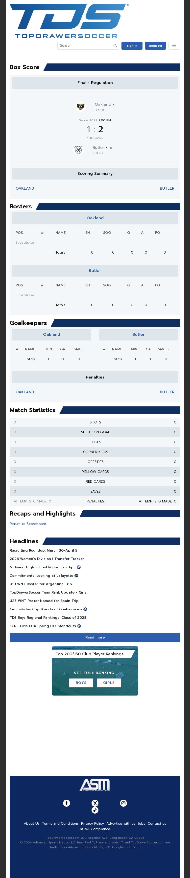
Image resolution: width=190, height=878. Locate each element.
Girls (109, 682)
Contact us (157, 823)
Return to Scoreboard (28, 523)
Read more (95, 637)
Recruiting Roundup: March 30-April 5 (43, 550)
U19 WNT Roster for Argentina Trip (41, 584)
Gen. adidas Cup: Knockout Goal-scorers (46, 609)
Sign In (132, 45)
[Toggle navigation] (174, 46)
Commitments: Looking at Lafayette (41, 575)
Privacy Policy (92, 823)
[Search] (84, 46)
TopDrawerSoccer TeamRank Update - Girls (48, 592)
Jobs (141, 823)
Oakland (105, 104)
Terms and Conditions (60, 823)
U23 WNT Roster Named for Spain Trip (44, 600)
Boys (81, 682)
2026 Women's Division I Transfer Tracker (47, 558)
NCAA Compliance (95, 829)
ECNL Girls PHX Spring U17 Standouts (43, 626)
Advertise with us (120, 823)
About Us (32, 823)
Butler (102, 148)
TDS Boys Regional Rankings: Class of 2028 (48, 617)
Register (155, 45)
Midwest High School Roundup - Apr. (43, 567)
